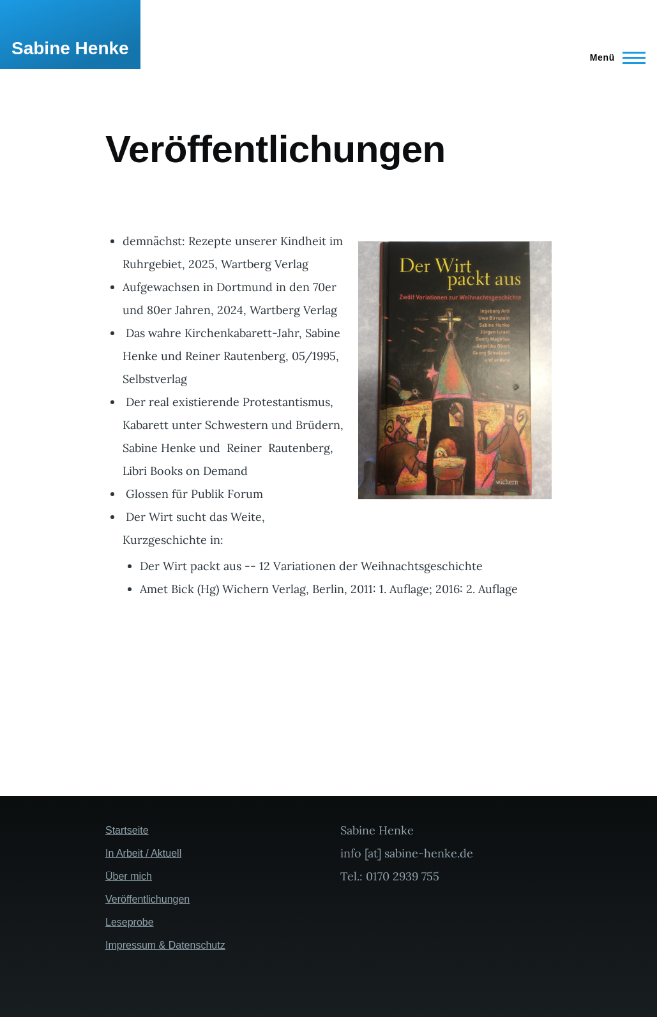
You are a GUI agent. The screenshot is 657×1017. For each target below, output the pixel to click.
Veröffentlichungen (147, 899)
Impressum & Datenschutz (165, 945)
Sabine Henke (70, 48)
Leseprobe (129, 922)
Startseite (127, 830)
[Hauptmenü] (613, 57)
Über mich (128, 876)
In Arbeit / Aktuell (143, 853)
